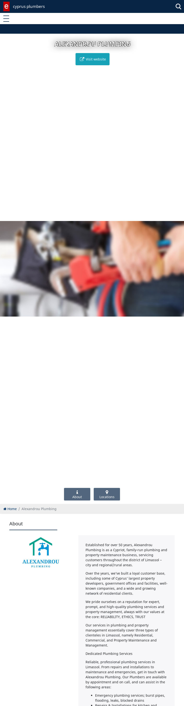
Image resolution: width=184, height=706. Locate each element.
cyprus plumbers (29, 6)
